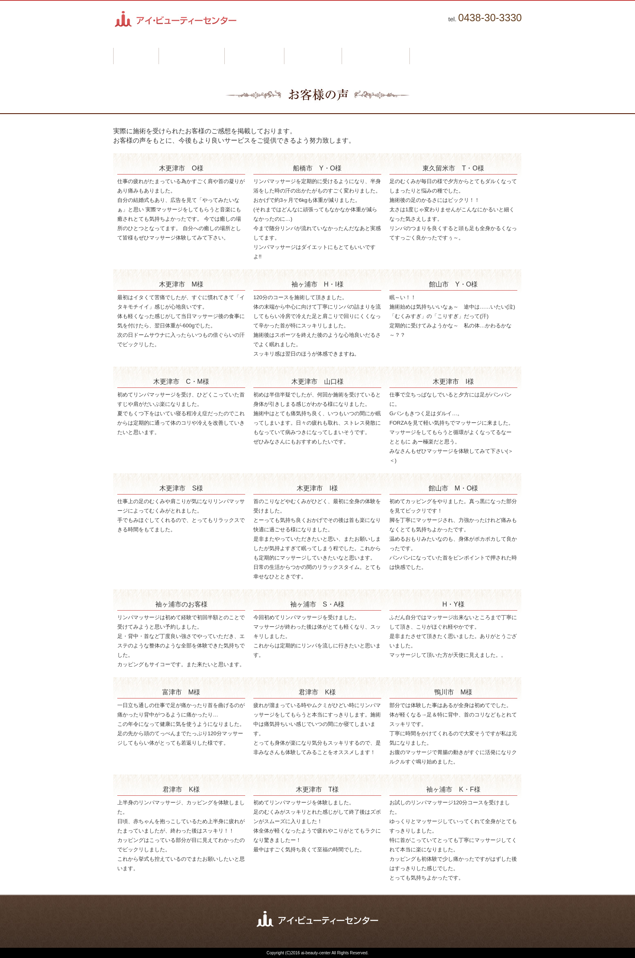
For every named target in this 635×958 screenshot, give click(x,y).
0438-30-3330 (490, 17)
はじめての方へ (191, 56)
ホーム (136, 56)
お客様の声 (313, 56)
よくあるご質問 (375, 56)
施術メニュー (254, 56)
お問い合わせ (439, 56)
